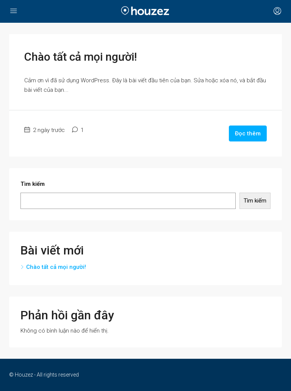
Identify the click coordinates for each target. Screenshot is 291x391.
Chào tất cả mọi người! (80, 56)
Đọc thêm (248, 133)
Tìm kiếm (32, 184)
